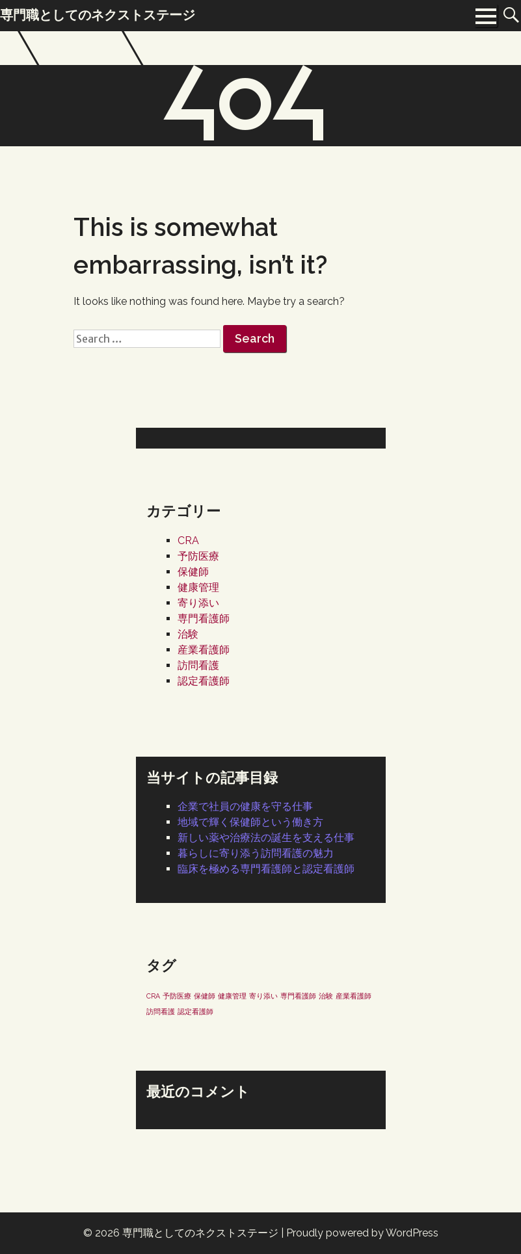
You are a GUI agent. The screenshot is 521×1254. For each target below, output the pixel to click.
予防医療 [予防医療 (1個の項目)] (177, 996)
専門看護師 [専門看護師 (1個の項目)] (298, 996)
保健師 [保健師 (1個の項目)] (204, 996)
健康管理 (198, 587)
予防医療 (198, 556)
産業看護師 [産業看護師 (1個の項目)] (353, 996)
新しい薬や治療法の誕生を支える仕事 (266, 837)
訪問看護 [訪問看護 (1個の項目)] (160, 1011)
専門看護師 (204, 618)
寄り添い (198, 603)
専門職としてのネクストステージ (200, 1233)
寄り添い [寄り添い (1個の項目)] (263, 996)
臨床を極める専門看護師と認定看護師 (266, 869)
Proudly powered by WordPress (362, 1233)
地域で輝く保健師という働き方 (250, 822)
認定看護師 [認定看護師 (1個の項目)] (195, 1011)
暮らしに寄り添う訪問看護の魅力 (256, 853)
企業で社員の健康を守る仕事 (245, 806)
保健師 (193, 572)
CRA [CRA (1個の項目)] (153, 996)
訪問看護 (198, 665)
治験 (188, 634)
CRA (188, 540)
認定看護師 (204, 681)
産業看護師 (204, 650)
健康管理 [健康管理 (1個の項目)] (232, 996)
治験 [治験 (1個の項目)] (326, 996)
